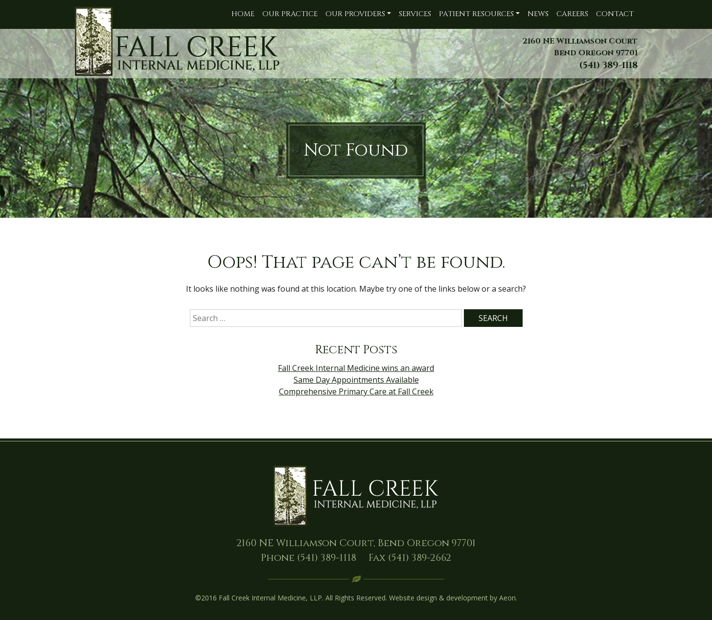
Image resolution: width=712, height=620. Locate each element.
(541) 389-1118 (326, 557)
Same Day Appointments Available (356, 379)
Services (415, 14)
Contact (615, 14)
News (538, 14)
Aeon (507, 597)
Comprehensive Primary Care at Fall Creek (356, 391)
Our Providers (355, 14)
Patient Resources (476, 14)
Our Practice (290, 14)
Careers (572, 14)
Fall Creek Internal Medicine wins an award (356, 368)
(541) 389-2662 (419, 557)
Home (242, 14)
